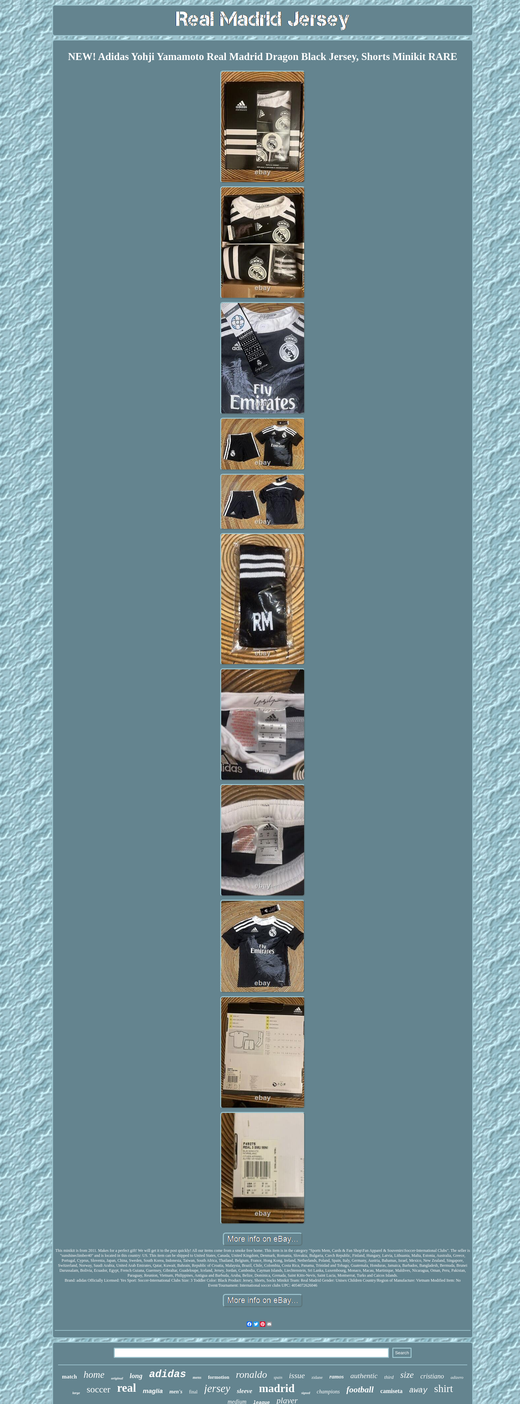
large (76, 1393)
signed (305, 1393)
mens (197, 1377)
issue (297, 1375)
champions (328, 1391)
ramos (336, 1376)
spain (278, 1377)
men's (175, 1391)
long (136, 1376)
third (389, 1377)
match (69, 1376)
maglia (153, 1390)
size (407, 1375)
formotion (218, 1377)
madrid (277, 1388)
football (359, 1389)
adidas (167, 1374)
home (94, 1374)
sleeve (244, 1390)
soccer (98, 1389)
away (418, 1390)
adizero (457, 1377)
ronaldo (251, 1374)
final (193, 1391)
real (126, 1387)
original (117, 1378)
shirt (443, 1388)
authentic (364, 1376)
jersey (217, 1388)
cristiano (432, 1376)
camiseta (391, 1391)
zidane (317, 1377)
